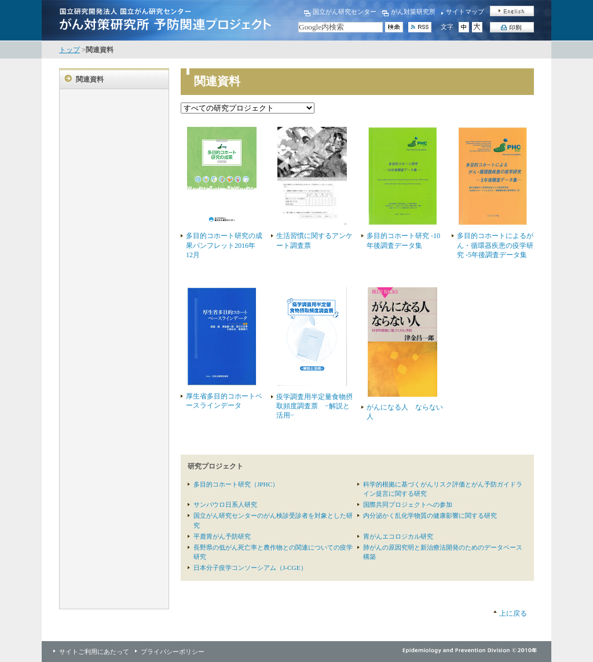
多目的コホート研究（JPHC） (236, 484)
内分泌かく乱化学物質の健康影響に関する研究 (430, 515)
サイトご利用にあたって (94, 651)
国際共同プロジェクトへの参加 (407, 504)
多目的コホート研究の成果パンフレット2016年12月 (224, 245)
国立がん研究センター (344, 11)
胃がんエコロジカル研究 (398, 536)
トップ (69, 50)
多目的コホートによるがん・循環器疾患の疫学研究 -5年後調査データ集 (495, 245)
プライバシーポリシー (172, 651)
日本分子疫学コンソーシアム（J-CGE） (250, 567)
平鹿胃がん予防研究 (222, 536)
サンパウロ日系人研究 (225, 504)
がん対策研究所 (413, 11)
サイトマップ (465, 11)
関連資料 (90, 79)
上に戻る (513, 613)
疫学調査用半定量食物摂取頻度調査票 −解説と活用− (314, 406)
